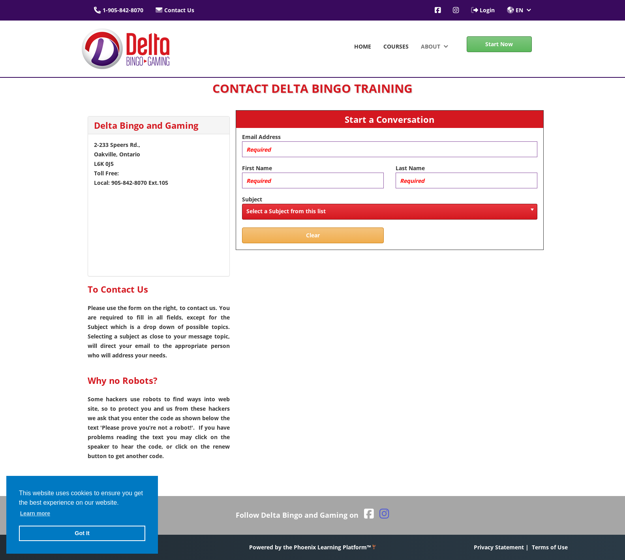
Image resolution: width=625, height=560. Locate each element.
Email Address (261, 137)
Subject (252, 199)
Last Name (410, 168)
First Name (257, 168)
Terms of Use (550, 547)
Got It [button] (82, 533)
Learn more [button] (35, 513)
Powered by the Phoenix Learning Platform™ (312, 547)
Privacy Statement (499, 547)
